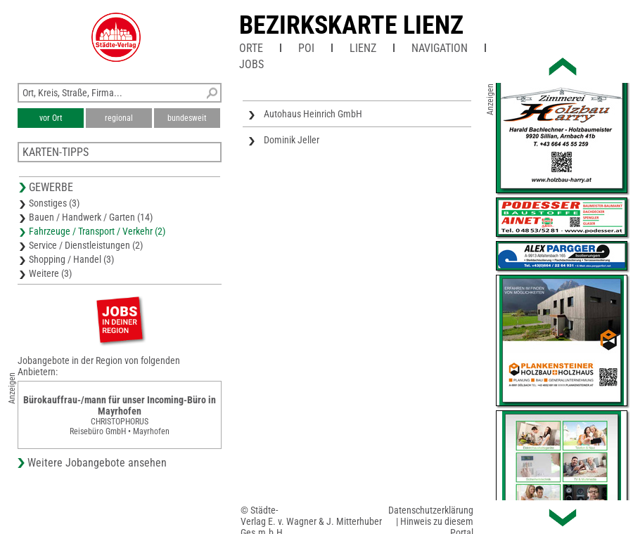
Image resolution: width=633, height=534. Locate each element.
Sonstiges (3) (54, 203)
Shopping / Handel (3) (71, 259)
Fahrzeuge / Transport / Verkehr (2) (97, 231)
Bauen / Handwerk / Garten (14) (91, 217)
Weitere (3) (50, 273)
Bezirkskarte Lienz (351, 25)
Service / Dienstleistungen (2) (86, 245)
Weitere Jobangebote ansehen (97, 462)
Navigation (439, 48)
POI (306, 48)
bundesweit (187, 118)
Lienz (363, 48)
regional (119, 118)
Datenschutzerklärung (430, 510)
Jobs (251, 64)
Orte (251, 48)
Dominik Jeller (291, 139)
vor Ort (51, 118)
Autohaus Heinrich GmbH (313, 113)
